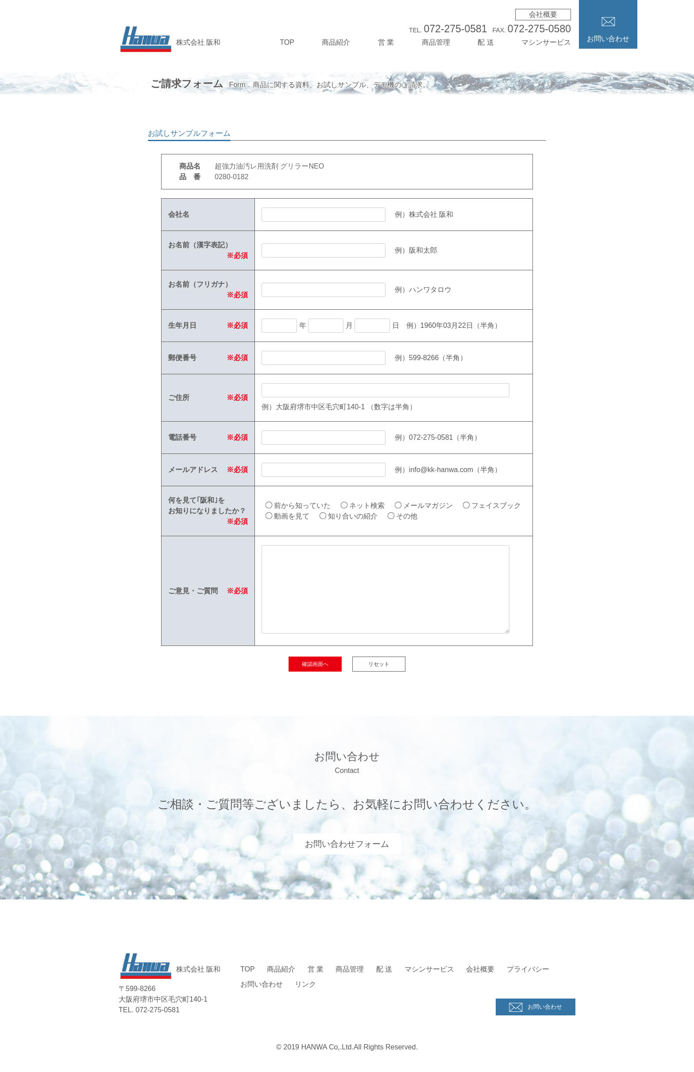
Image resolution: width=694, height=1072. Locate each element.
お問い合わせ (261, 984)
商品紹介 (336, 42)
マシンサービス (546, 42)
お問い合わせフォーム (347, 843)
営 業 (386, 42)
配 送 (486, 42)
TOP (287, 42)
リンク (305, 984)
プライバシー (528, 969)
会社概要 (543, 14)
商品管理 (436, 42)
